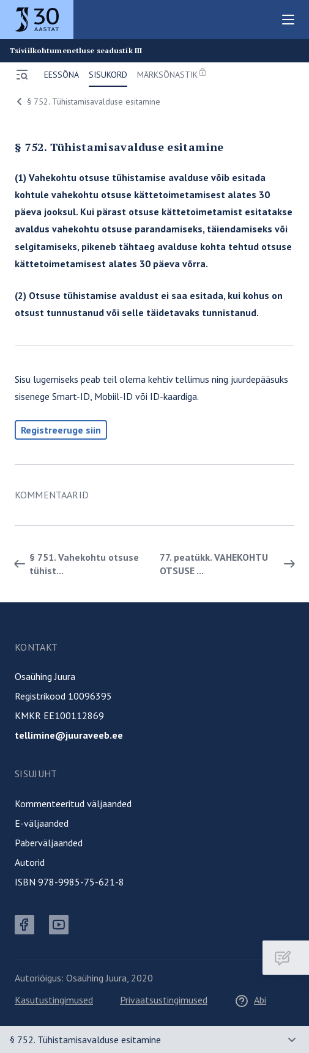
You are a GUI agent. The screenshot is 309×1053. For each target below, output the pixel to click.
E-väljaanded (42, 823)
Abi (250, 1000)
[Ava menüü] (22, 74)
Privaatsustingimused (163, 1000)
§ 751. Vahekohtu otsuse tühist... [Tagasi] (74, 564)
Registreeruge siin (61, 430)
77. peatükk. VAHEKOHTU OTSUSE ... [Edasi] (230, 564)
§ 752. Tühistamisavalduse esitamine (86, 101)
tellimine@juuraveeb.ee (69, 735)
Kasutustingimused (54, 1000)
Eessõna (61, 74)
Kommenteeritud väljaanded (73, 803)
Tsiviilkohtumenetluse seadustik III (76, 50)
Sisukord (108, 74)
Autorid (30, 862)
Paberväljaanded (49, 843)
